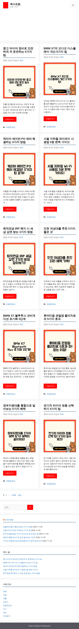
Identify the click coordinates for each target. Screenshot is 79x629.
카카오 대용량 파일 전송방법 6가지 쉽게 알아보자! (22, 541)
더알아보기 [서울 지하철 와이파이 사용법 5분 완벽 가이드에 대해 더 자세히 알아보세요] (50, 209)
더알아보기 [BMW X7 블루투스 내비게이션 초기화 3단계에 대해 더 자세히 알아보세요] (9, 386)
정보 (5, 612)
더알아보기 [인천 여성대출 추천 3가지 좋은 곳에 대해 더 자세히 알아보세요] (50, 296)
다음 (20, 495)
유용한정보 (10, 127)
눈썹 (5, 595)
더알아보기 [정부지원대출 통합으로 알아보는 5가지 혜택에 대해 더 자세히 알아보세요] (9, 473)
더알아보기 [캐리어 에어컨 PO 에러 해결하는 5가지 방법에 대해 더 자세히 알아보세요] (9, 209)
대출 (5, 598)
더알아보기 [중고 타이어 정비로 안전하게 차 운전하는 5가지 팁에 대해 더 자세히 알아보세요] (9, 119)
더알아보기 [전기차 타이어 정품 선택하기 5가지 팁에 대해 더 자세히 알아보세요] (50, 476)
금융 (5, 591)
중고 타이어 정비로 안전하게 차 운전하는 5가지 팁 (18, 52)
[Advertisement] (39, 26)
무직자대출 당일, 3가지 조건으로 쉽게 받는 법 (21, 534)
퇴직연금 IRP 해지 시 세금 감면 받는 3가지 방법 (21, 573)
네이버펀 (9, 520)
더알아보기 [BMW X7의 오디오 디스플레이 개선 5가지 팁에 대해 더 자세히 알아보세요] (50, 118)
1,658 (13, 495)
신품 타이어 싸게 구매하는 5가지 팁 (17, 530)
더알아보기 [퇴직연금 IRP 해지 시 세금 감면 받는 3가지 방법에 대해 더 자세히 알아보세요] (9, 296)
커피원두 (6, 616)
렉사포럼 (15, 4)
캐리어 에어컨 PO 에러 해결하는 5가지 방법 (20, 566)
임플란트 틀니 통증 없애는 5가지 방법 (17, 527)
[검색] (30, 507)
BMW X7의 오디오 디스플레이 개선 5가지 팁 (20, 562)
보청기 (5, 602)
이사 (5, 609)
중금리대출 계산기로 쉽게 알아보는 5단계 (19, 537)
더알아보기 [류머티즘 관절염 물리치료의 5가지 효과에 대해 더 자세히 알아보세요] (50, 386)
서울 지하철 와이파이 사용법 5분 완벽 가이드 (20, 569)
